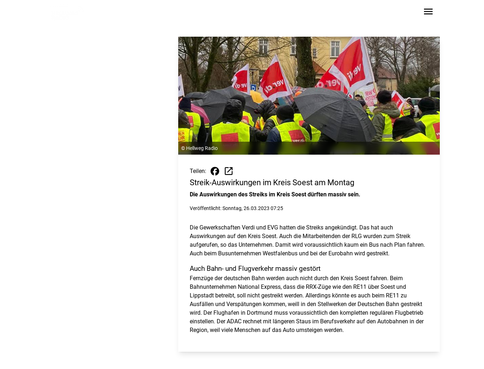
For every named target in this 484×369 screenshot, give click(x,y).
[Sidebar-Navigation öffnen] (428, 13)
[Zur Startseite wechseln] (67, 13)
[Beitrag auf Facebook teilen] (215, 171)
